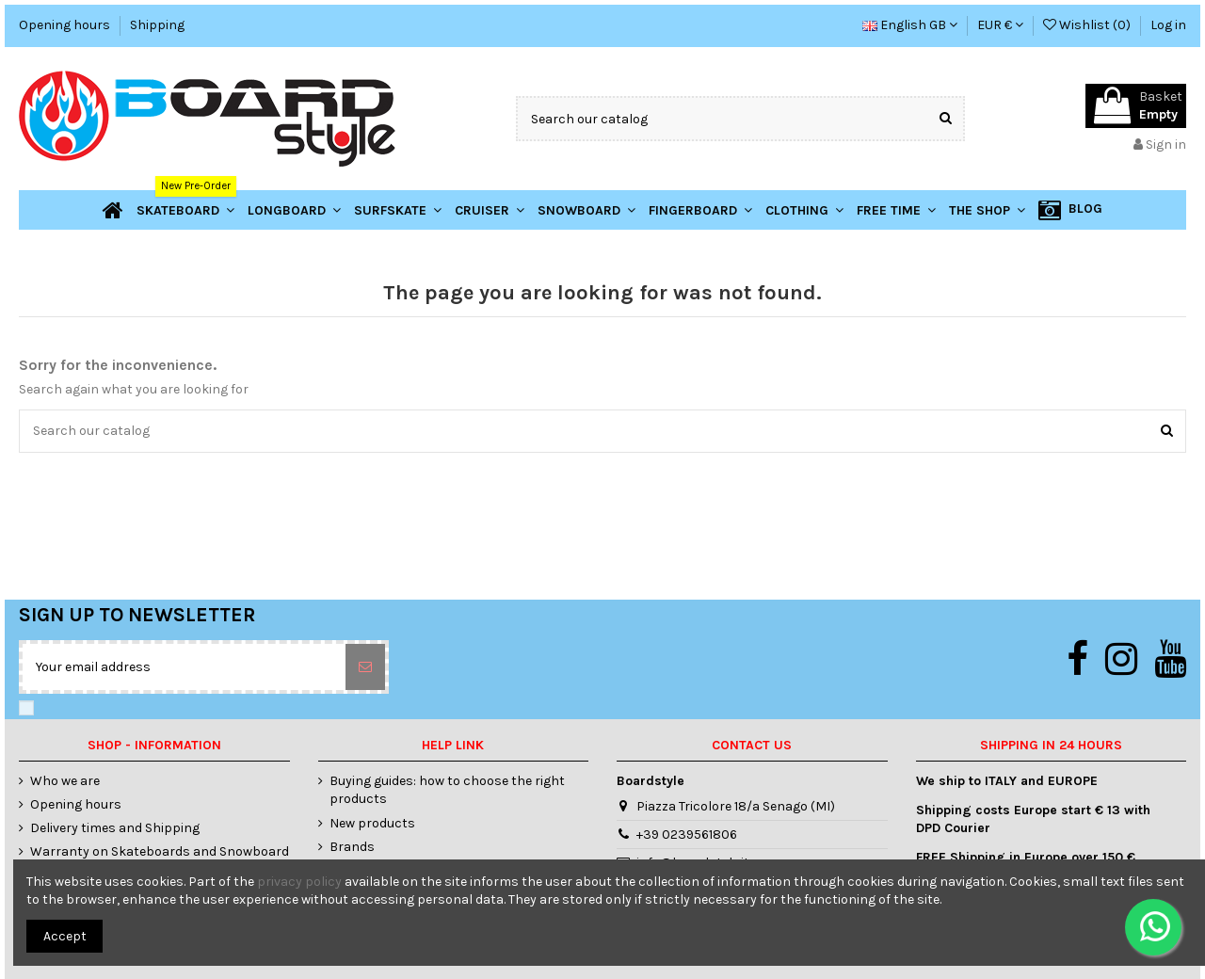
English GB (909, 25)
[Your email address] (184, 667)
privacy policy (299, 882)
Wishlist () (1088, 25)
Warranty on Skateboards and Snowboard (159, 851)
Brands (352, 847)
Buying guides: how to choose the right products (447, 790)
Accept (65, 936)
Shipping (157, 25)
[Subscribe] (365, 667)
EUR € (1000, 25)
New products (372, 823)
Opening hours (66, 25)
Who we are (65, 781)
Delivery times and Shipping (115, 828)
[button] (987, 210)
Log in (1168, 25)
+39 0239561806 (686, 835)
